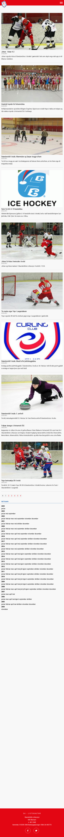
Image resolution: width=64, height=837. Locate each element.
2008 (3, 587)
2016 (3, 546)
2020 (3, 526)
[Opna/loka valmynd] (61, 2)
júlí (21, 569)
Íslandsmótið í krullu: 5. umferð (12, 414)
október (20, 524)
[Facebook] (28, 830)
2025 (3, 506)
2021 (3, 521)
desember (35, 519)
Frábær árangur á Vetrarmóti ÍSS (12, 426)
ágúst (22, 554)
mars (13, 519)
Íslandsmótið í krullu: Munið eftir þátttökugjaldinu (18, 361)
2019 (3, 531)
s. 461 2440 (32, 822)
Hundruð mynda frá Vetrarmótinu (13, 104)
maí (7, 514)
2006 (3, 597)
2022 (3, 516)
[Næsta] (20, 495)
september (12, 514)
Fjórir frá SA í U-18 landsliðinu (11, 209)
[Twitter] (36, 830)
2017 (3, 541)
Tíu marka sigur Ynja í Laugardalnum (14, 311)
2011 (3, 571)
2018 (3, 536)
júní (21, 579)
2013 (3, 561)
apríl (16, 534)
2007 (3, 592)
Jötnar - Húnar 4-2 (7, 52)
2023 (3, 511)
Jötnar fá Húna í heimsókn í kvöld (13, 261)
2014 (3, 556)
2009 (3, 581)
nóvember (28, 519)
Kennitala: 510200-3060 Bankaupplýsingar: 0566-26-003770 (32, 825)
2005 (3, 602)
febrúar (8, 519)
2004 (3, 607)
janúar (3, 508)
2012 (3, 566)
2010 (3, 576)
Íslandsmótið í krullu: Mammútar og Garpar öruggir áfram (21, 157)
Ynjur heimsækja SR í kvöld (10, 480)
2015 (3, 551)
